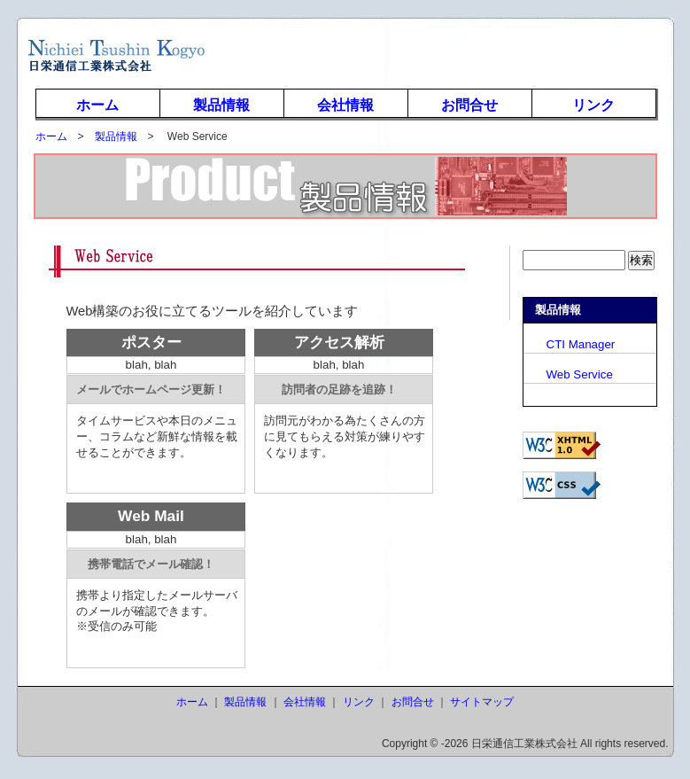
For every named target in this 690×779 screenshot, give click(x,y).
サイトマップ (482, 702)
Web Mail (151, 516)
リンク (593, 105)
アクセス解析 (339, 342)
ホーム (97, 105)
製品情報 (221, 105)
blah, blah (151, 364)
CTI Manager (569, 344)
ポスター (151, 342)
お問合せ (469, 105)
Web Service (568, 374)
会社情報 (345, 105)
